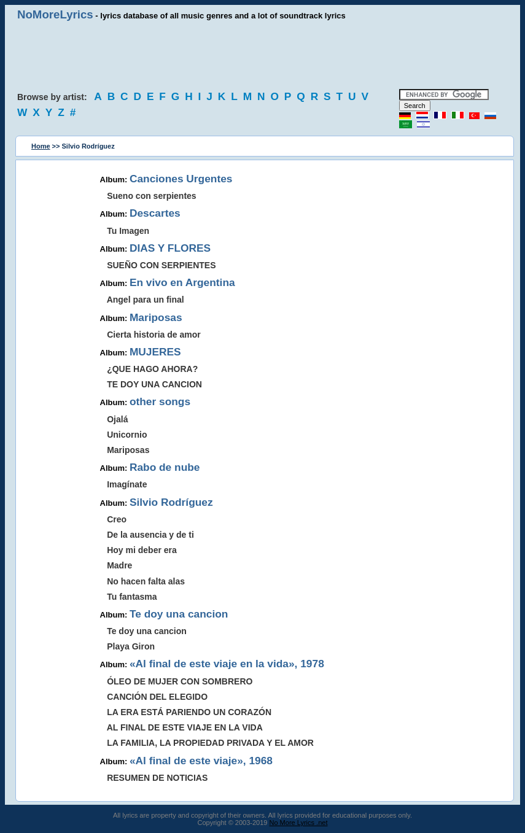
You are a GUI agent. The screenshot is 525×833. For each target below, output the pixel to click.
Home (40, 146)
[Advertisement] (262, 55)
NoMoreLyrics (55, 14)
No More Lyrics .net (299, 822)
